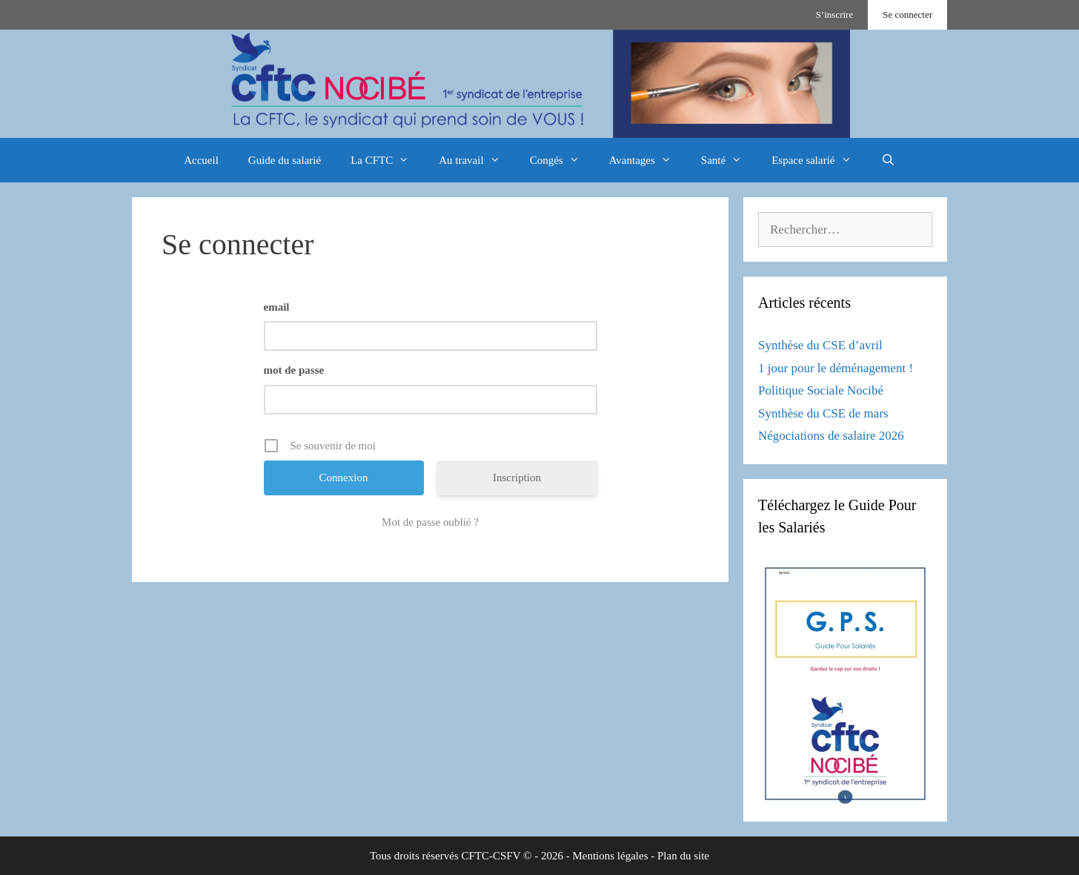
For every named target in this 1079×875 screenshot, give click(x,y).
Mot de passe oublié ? (430, 522)
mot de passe (294, 370)
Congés (562, 160)
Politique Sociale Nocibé (820, 390)
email (277, 307)
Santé (729, 160)
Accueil (201, 160)
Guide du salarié (284, 160)
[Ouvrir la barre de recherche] (888, 160)
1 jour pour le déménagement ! (835, 368)
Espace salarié (818, 160)
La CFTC (387, 160)
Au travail (476, 160)
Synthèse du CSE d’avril (820, 345)
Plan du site (683, 856)
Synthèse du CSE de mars (823, 413)
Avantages (647, 160)
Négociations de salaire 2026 (831, 436)
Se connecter (907, 14)
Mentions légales (610, 856)
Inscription (517, 477)
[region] (539, 84)
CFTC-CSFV (491, 856)
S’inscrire (835, 14)
